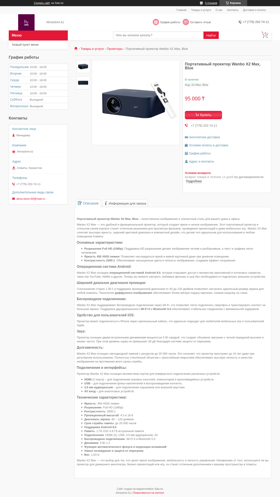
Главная (182, 10)
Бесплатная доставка (204, 137)
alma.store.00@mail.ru (30, 198)
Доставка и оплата (254, 10)
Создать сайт (42, 3)
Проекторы (115, 49)
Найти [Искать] (211, 35)
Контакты (232, 10)
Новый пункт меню (25, 44)
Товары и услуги (201, 10)
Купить (205, 115)
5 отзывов (211, 3)
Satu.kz (158, 488)
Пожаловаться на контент (148, 492)
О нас (218, 10)
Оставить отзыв (200, 22)
